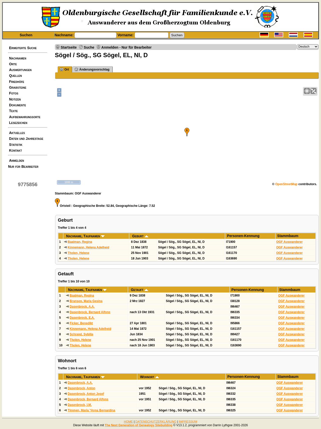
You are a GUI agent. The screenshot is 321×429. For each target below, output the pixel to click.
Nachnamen (17, 58)
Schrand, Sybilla (81, 334)
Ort (64, 69)
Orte (13, 64)
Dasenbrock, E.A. (82, 317)
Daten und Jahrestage (26, 139)
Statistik (15, 145)
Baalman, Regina (80, 242)
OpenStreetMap (286, 184)
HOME (128, 421)
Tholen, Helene (78, 253)
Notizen (15, 99)
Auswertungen (20, 70)
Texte (13, 111)
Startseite (69, 47)
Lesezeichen (18, 123)
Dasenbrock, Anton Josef (86, 393)
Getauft (139, 290)
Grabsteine (17, 87)
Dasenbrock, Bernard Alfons (90, 312)
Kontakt (15, 150)
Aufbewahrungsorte (25, 117)
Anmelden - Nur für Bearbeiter (126, 47)
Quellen (15, 76)
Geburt (140, 236)
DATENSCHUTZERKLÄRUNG (155, 421)
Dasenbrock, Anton (81, 388)
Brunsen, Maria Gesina (86, 301)
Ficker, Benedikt (81, 323)
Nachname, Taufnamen (85, 236)
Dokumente (17, 105)
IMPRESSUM (188, 421)
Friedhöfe (16, 82)
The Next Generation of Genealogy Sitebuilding (139, 425)
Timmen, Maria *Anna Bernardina (91, 410)
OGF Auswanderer (289, 242)
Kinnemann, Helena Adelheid (88, 247)
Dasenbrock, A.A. (82, 306)
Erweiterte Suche (23, 48)
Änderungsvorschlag (92, 69)
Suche (89, 47)
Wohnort (149, 377)
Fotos (13, 93)
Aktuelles (17, 133)
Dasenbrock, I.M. (80, 405)
